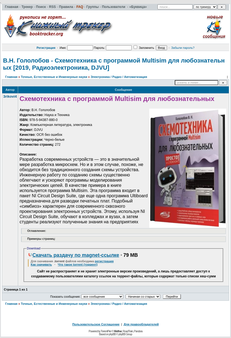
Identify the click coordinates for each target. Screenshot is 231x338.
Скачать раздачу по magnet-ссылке (73, 255)
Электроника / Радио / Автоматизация (119, 76)
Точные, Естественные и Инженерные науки (54, 76)
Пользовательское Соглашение (95, 324)
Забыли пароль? (183, 47)
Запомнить (144, 47)
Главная (11, 76)
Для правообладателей (141, 324)
